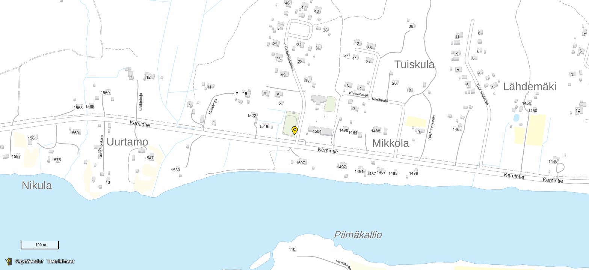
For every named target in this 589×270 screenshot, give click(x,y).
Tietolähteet (60, 261)
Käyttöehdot (29, 261)
